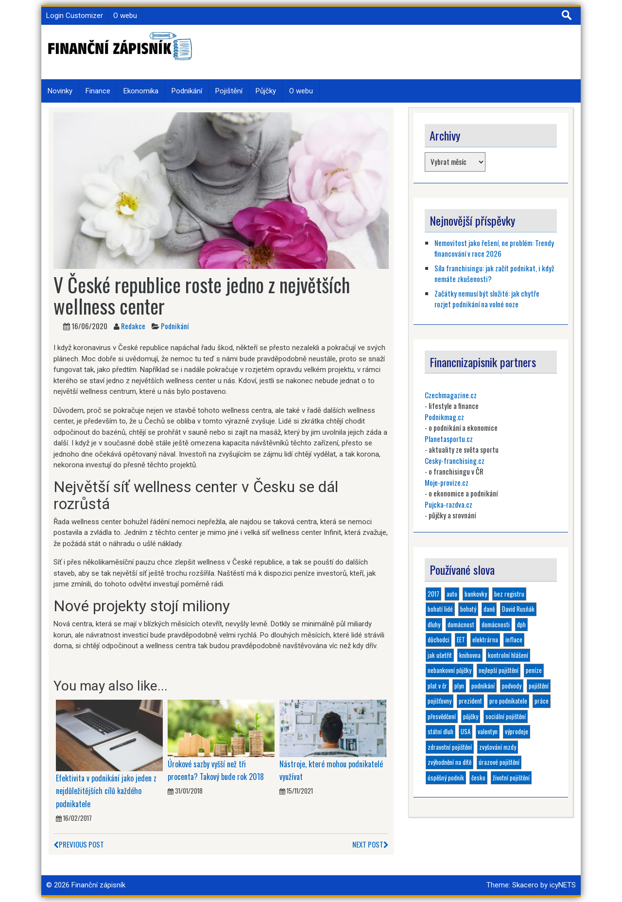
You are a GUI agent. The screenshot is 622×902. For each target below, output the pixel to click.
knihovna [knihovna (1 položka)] (470, 655)
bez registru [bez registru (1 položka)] (509, 594)
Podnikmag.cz (444, 416)
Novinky (60, 91)
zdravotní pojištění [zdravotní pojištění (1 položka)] (450, 747)
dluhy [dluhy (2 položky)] (434, 624)
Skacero (525, 885)
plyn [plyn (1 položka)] (459, 685)
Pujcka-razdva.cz (448, 504)
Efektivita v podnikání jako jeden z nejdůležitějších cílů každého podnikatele (106, 791)
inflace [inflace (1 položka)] (513, 639)
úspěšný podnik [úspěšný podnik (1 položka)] (446, 777)
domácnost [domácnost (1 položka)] (461, 624)
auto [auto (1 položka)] (452, 594)
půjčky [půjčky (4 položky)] (470, 716)
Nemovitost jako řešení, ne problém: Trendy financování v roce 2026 (494, 248)
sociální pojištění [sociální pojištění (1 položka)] (505, 716)
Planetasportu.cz (449, 438)
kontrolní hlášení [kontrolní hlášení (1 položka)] (508, 655)
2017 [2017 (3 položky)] (433, 594)
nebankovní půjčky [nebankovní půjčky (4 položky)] (449, 670)
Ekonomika (140, 91)
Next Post (370, 844)
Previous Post (78, 844)
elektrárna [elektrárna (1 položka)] (485, 639)
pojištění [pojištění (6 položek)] (539, 685)
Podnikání (187, 91)
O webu (125, 15)
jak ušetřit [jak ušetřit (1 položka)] (440, 655)
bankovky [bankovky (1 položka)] (476, 594)
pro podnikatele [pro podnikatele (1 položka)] (508, 701)
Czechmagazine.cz (451, 394)
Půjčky (266, 91)
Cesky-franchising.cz (454, 460)
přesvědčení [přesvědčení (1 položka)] (442, 716)
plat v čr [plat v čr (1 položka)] (437, 685)
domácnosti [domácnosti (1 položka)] (496, 624)
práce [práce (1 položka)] (542, 701)
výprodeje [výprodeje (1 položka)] (516, 731)
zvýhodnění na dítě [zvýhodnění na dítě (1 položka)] (449, 762)
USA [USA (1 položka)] (465, 731)
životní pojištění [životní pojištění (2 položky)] (511, 777)
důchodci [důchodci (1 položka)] (438, 639)
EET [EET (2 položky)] (461, 639)
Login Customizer (74, 15)
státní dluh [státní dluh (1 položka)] (440, 731)
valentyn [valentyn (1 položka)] (488, 731)
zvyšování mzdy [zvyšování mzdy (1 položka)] (497, 747)
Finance (98, 91)
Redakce (133, 325)
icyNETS (563, 885)
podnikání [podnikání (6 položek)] (483, 685)
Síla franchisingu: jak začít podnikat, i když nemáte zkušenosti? (494, 273)
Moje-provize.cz (446, 482)
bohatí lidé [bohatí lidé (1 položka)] (440, 609)
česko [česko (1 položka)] (478, 777)
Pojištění (228, 91)
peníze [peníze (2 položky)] (534, 670)
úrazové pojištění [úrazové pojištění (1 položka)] (499, 762)
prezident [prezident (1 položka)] (470, 701)
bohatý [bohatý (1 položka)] (468, 609)
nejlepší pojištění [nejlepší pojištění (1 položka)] (498, 670)
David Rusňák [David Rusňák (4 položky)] (518, 609)
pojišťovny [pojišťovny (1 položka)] (439, 701)
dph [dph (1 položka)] (521, 624)
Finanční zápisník (98, 885)
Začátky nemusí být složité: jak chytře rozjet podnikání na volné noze (486, 299)
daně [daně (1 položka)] (489, 609)
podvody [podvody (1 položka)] (511, 685)
